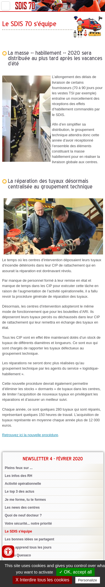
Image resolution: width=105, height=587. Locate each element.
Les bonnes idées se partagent (29, 539)
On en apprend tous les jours (28, 547)
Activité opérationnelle (23, 484)
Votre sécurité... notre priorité (28, 523)
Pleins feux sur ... (18, 468)
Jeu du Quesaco (18, 555)
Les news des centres (22, 507)
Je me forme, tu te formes (25, 500)
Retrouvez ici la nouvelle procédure (30, 435)
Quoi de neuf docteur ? (23, 515)
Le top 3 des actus (19, 491)
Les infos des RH (18, 476)
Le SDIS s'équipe (18, 531)
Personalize (87, 580)
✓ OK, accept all (75, 572)
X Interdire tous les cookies (42, 579)
